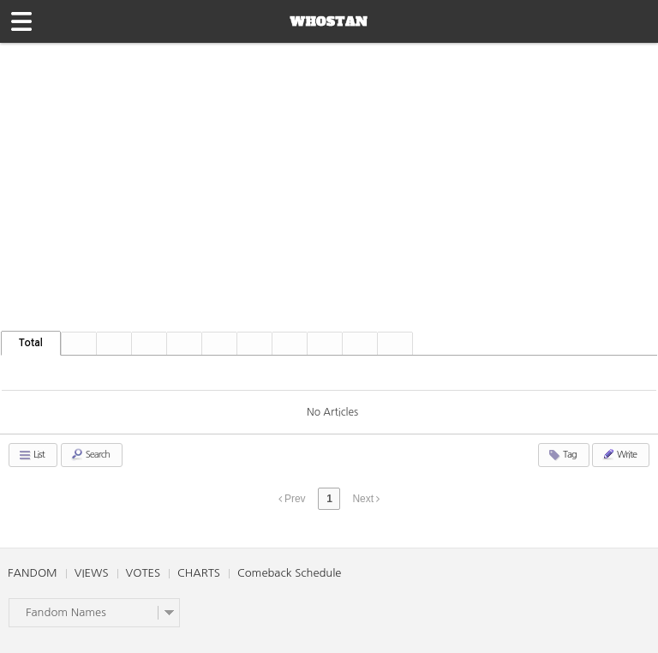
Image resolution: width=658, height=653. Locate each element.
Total (31, 343)
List (31, 455)
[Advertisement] (329, 171)
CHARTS (198, 572)
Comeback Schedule (289, 572)
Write (619, 454)
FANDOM (32, 572)
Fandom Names (66, 612)
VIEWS (92, 572)
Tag (562, 455)
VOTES (143, 572)
